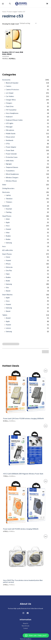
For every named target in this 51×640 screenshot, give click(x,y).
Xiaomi (8, 291)
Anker (4, 184)
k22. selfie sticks (7, 250)
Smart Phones (7, 254)
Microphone (10, 130)
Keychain (9, 209)
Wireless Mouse (11, 181)
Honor (8, 257)
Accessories (6, 80)
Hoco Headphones (12, 113)
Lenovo (8, 328)
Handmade (5, 206)
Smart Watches (7, 294)
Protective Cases (11, 157)
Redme (8, 239)
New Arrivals (25, 626)
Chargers (9, 103)
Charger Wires (11, 100)
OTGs (8, 143)
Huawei (8, 229)
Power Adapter (11, 147)
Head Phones (6, 216)
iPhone (8, 264)
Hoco (8, 226)
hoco (4, 246)
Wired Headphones (12, 174)
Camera (8, 86)
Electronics (6, 192)
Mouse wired (10, 137)
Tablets (4, 315)
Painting (8, 212)
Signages (9, 164)
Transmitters (10, 171)
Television (9, 198)
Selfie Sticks (10, 160)
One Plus (9, 270)
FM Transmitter (11, 110)
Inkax (7, 232)
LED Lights (9, 123)
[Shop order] (28, 23)
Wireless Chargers (12, 177)
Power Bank (10, 150)
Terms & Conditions (25, 639)
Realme (8, 236)
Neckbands (9, 140)
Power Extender (11, 154)
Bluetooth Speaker (12, 83)
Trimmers (9, 202)
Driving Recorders (8, 188)
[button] (10, 3)
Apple (8, 222)
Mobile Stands (10, 133)
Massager (9, 127)
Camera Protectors (12, 89)
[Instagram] (23, 613)
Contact (25, 628)
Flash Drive (9, 106)
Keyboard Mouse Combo (14, 120)
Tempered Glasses (12, 167)
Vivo (7, 287)
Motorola (9, 267)
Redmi (8, 281)
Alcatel (8, 318)
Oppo (8, 274)
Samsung (9, 243)
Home (4, 11)
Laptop (8, 195)
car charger (10, 93)
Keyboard (9, 117)
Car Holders (10, 96)
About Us (25, 623)
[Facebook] (28, 613)
